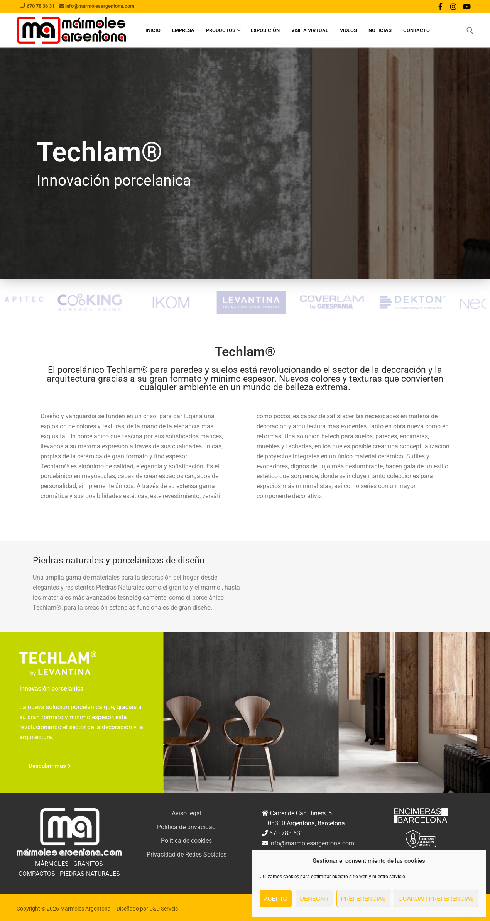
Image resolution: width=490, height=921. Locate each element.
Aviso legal (186, 813)
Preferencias (363, 898)
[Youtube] (467, 6)
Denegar (314, 898)
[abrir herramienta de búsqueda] (469, 30)
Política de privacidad (186, 827)
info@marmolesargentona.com (311, 843)
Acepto (275, 898)
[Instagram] (453, 6)
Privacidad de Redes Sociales (186, 854)
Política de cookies (186, 840)
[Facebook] (440, 6)
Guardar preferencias (436, 898)
